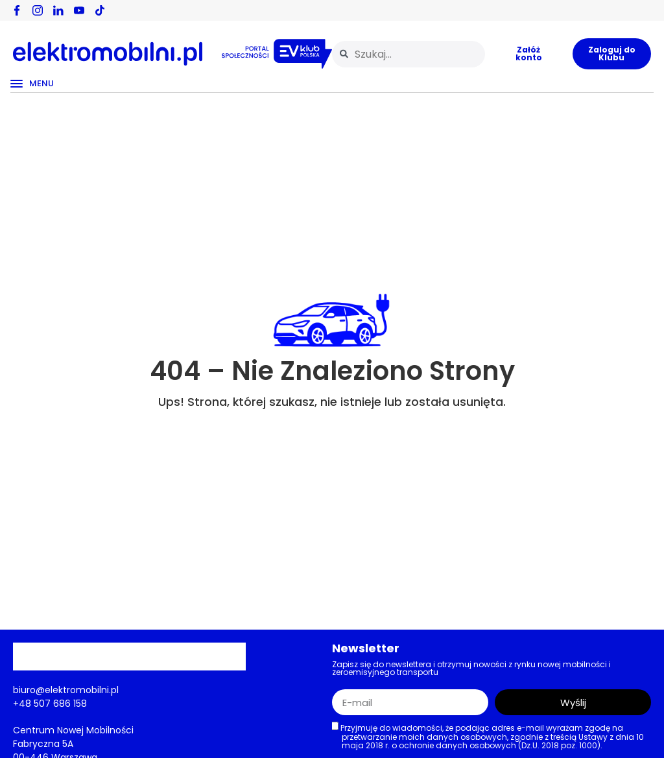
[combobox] (408, 54)
